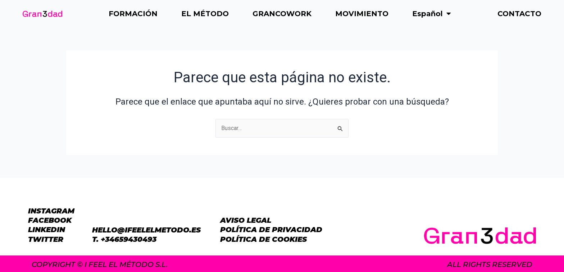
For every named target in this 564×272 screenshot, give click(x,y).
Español (431, 13)
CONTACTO (519, 13)
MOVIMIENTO (361, 13)
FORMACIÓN (133, 13)
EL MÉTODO (205, 13)
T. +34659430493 (124, 239)
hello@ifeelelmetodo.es (146, 230)
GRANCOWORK (282, 13)
